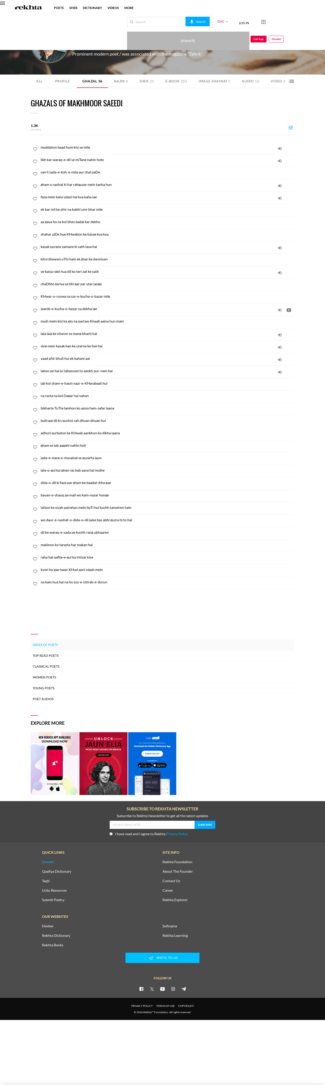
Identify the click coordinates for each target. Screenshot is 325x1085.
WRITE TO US (162, 957)
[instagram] (173, 988)
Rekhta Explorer (175, 899)
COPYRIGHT (186, 1005)
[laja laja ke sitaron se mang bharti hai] (167, 333)
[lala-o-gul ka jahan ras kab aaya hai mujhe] (167, 470)
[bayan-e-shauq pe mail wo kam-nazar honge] (167, 495)
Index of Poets (45, 644)
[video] (288, 309)
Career (167, 890)
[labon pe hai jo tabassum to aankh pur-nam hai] (167, 370)
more (129, 8)
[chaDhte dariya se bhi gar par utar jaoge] (167, 283)
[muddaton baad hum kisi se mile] (167, 147)
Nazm (123, 81)
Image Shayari (218, 81)
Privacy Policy (177, 833)
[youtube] (162, 988)
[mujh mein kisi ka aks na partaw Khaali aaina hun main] (167, 321)
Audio (256, 81)
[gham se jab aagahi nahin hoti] (167, 445)
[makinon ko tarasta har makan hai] (167, 544)
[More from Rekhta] (248, 22)
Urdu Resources (54, 890)
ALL (39, 81)
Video (284, 81)
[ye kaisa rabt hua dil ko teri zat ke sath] (167, 271)
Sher (149, 81)
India (113, 45)
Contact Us (171, 880)
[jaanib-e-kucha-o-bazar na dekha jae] (167, 308)
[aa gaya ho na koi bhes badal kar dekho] (167, 221)
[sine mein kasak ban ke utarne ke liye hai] (167, 346)
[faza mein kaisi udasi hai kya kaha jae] (167, 197)
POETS (59, 8)
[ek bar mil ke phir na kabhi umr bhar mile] (167, 209)
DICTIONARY (92, 8)
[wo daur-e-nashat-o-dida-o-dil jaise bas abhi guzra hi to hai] (167, 519)
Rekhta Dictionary (56, 935)
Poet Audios (43, 699)
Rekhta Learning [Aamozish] (175, 935)
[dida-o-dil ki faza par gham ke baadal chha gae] (167, 482)
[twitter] (152, 988)
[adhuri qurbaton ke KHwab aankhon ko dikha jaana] (167, 433)
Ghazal (93, 81)
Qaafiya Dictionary (56, 871)
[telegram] (183, 988)
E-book (179, 81)
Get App (296, 21)
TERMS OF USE (165, 1005)
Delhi (106, 45)
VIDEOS (113, 8)
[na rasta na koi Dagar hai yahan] (167, 395)
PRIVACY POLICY (142, 1005)
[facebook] (141, 988)
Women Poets (44, 677)
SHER (73, 8)
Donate (272, 21)
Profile (63, 81)
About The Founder (177, 871)
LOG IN (229, 21)
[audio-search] (182, 21)
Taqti (46, 880)
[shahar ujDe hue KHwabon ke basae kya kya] (167, 234)
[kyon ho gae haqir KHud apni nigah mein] (167, 569)
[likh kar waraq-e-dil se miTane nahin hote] (167, 159)
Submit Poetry (53, 899)
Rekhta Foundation (177, 861)
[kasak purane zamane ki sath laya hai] (167, 246)
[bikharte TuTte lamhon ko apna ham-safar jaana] (167, 408)
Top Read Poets (45, 655)
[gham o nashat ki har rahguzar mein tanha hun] (167, 184)
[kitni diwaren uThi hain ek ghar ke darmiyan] (167, 259)
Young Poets (43, 688)
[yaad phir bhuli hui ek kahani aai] (167, 358)
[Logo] (28, 8)
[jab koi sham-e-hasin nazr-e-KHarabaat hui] (167, 383)
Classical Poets (46, 666)
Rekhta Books (52, 945)
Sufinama (169, 926)
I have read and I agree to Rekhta (149, 833)
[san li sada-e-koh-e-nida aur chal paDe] (167, 172)
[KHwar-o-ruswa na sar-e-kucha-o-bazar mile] (167, 296)
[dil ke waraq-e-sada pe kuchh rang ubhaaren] (167, 532)
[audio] (279, 148)
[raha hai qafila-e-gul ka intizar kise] (167, 557)
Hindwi (47, 926)
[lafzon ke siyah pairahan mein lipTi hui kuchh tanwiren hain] (167, 507)
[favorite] (35, 149)
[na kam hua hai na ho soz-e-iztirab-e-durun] (167, 582)
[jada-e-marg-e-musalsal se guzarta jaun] (167, 457)
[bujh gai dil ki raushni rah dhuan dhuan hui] (167, 420)
